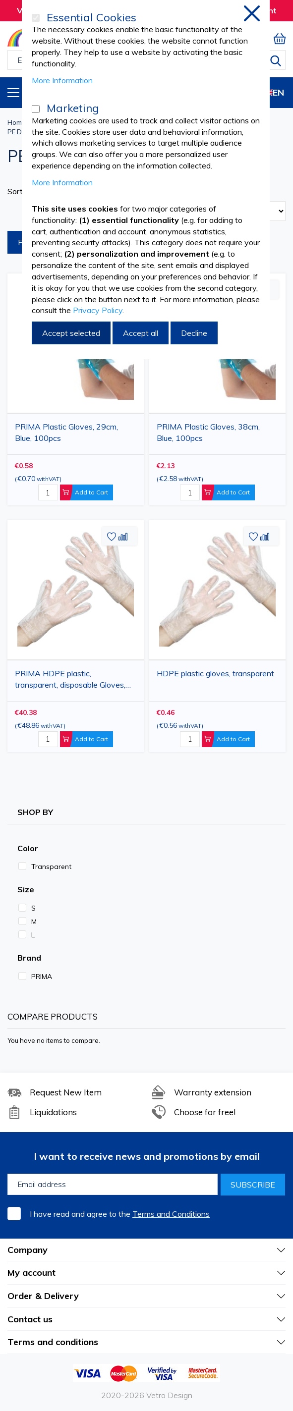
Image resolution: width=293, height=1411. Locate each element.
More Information (62, 80)
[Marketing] (36, 109)
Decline (194, 333)
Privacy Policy (97, 310)
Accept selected (71, 333)
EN (270, 92)
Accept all (140, 333)
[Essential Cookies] (36, 18)
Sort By (21, 191)
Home (16, 122)
